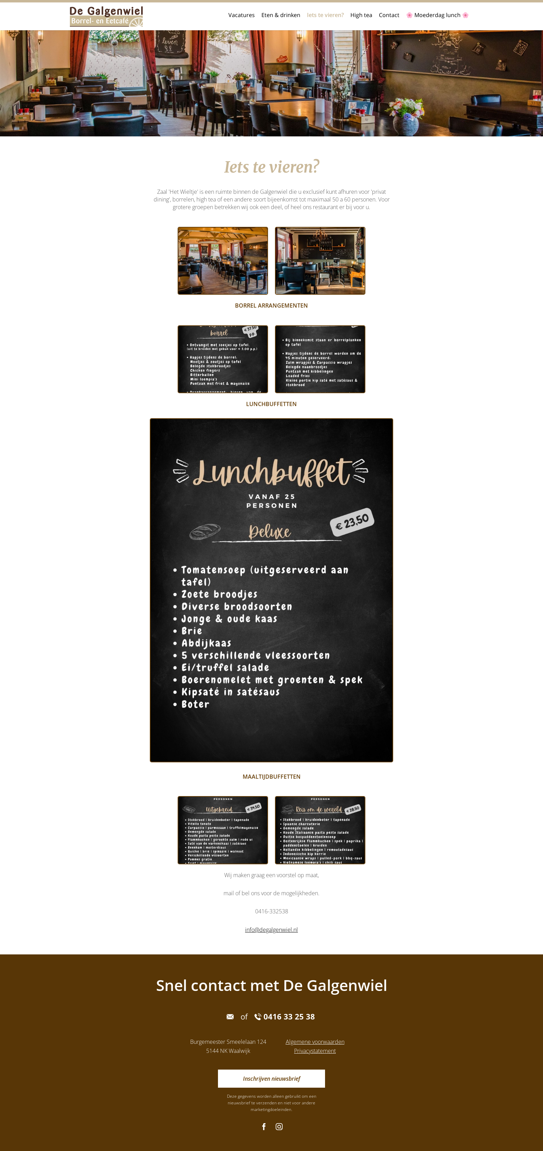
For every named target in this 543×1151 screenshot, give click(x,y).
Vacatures (241, 15)
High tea (361, 15)
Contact (389, 15)
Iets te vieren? (325, 15)
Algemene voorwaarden (315, 1042)
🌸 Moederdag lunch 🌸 (437, 15)
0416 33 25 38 (284, 1016)
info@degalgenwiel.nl (271, 930)
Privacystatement (315, 1051)
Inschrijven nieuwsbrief (271, 1078)
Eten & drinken (280, 15)
